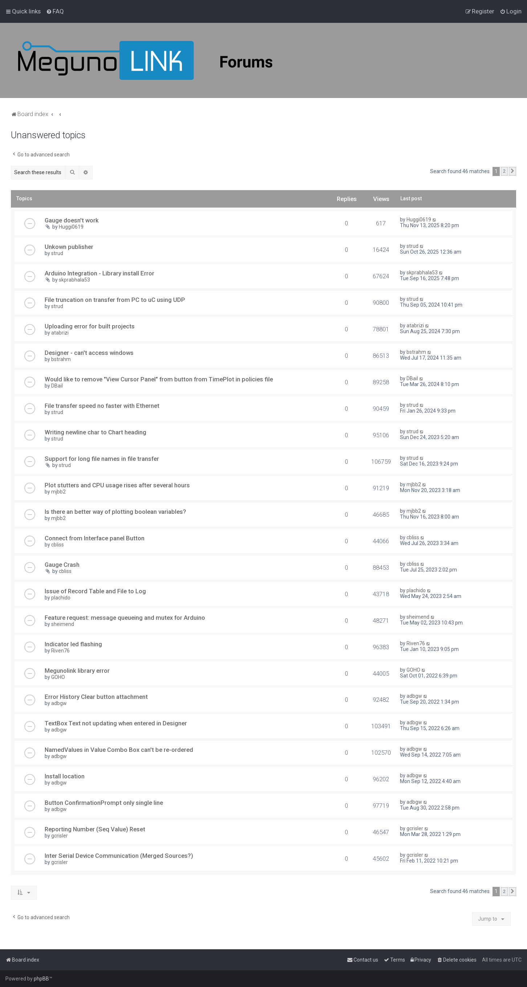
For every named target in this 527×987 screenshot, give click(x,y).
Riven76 (60, 651)
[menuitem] (55, 11)
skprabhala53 (74, 280)
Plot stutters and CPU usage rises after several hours (117, 485)
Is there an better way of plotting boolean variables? (115, 511)
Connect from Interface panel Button (94, 538)
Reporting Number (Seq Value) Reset (95, 829)
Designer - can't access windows (89, 352)
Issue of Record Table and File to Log (95, 591)
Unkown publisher (69, 246)
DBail (57, 386)
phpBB (41, 979)
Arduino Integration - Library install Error (99, 273)
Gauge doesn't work (72, 220)
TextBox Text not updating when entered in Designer (116, 723)
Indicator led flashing (73, 644)
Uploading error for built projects (90, 326)
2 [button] (504, 171)
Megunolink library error (77, 670)
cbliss (57, 545)
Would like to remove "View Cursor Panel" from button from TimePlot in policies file (159, 379)
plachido (60, 598)
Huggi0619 (71, 227)
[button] (512, 171)
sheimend (62, 624)
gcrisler (59, 836)
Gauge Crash (62, 564)
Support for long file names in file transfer (102, 458)
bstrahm (61, 359)
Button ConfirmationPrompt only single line (104, 802)
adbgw (59, 703)
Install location (65, 776)
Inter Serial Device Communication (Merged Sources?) (119, 855)
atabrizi (60, 333)
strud (57, 253)
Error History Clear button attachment (96, 696)
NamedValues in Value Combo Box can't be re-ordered (119, 749)
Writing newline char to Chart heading (95, 432)
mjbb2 (58, 492)
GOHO (58, 677)
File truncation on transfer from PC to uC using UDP (115, 299)
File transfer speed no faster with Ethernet (102, 405)
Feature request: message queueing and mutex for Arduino (125, 617)
